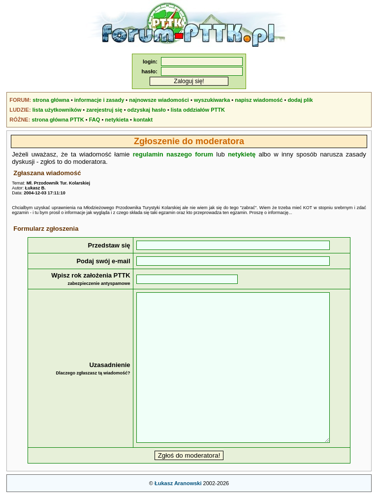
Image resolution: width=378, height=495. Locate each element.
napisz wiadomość (259, 100)
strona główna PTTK (58, 120)
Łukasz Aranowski (178, 483)
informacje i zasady (99, 100)
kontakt (143, 120)
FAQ (94, 120)
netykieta (116, 120)
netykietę (241, 154)
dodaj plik (300, 100)
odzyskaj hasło (146, 110)
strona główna (50, 100)
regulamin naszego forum (173, 154)
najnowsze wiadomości (159, 100)
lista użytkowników (57, 110)
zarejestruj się (104, 110)
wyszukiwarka (212, 100)
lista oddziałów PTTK (198, 110)
